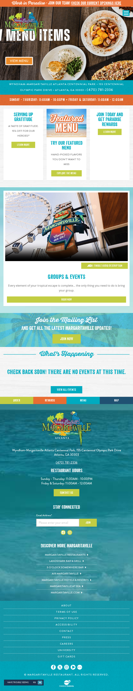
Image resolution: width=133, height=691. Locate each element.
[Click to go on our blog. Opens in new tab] (79, 667)
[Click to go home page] (24, 25)
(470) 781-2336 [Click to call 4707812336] (66, 463)
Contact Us (66, 492)
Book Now (66, 300)
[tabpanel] (66, 43)
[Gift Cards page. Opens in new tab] (66, 657)
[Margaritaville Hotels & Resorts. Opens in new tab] (66, 580)
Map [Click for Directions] (116, 400)
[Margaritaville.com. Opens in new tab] (66, 593)
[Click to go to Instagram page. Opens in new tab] (69, 532)
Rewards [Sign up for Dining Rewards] (50, 400)
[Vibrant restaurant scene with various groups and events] (66, 226)
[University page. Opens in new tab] (66, 651)
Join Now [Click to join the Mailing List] (66, 339)
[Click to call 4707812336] (100, 89)
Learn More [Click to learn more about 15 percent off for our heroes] (23, 145)
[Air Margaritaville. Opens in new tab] (66, 574)
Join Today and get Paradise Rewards (109, 120)
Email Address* (44, 516)
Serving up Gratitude (23, 117)
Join (88, 522)
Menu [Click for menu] (83, 400)
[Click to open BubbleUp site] (66, 684)
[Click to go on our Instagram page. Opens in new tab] (66, 667)
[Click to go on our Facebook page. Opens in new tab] (53, 667)
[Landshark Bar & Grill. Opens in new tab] (66, 561)
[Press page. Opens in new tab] (66, 638)
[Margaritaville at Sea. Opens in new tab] (66, 587)
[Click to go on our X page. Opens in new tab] (59, 667)
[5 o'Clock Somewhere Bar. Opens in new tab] (66, 568)
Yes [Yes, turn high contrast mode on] (34, 683)
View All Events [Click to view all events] (66, 389)
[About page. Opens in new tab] (66, 606)
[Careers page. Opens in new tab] (66, 644)
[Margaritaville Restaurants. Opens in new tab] (66, 555)
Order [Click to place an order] (16, 400)
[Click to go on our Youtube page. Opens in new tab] (73, 667)
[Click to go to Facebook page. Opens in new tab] (63, 532)
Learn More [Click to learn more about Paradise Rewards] (109, 132)
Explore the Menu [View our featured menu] (66, 173)
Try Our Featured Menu (66, 146)
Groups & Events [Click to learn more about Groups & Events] (66, 277)
